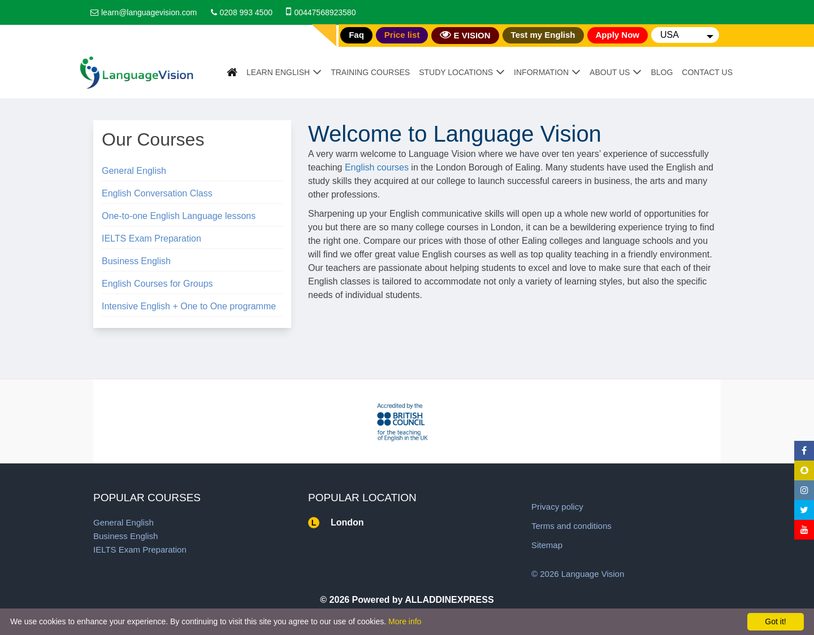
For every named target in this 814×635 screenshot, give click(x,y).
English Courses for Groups (157, 283)
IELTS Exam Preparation (151, 238)
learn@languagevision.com (149, 12)
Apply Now (618, 35)
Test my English (543, 35)
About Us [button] (610, 72)
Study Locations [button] (456, 72)
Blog (662, 72)
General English (134, 171)
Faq (356, 35)
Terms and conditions (571, 526)
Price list (402, 35)
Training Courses (370, 72)
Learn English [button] (278, 72)
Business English (136, 261)
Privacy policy (557, 506)
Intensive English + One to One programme (189, 306)
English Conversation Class (157, 193)
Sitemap (546, 545)
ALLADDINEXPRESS (449, 600)
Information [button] (541, 72)
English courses (377, 167)
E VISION (465, 34)
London (347, 522)
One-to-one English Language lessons (179, 216)
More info (404, 621)
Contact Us (707, 72)
